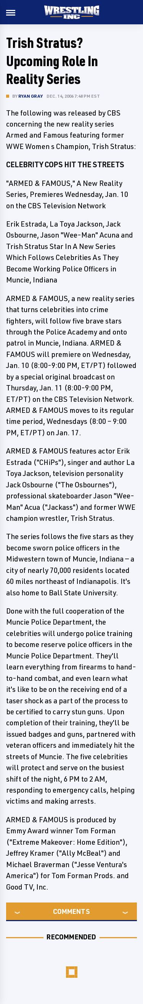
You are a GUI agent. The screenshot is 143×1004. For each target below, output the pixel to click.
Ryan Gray (30, 96)
